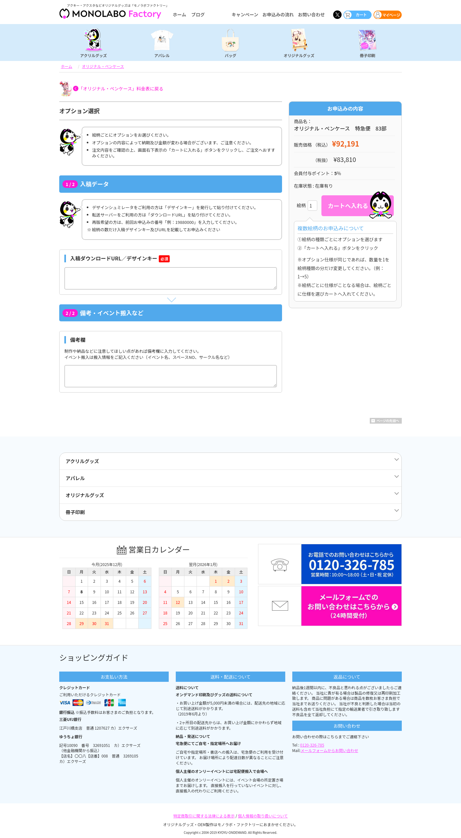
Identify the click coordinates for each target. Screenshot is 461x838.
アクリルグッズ (93, 55)
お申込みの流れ (278, 14)
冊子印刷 (367, 55)
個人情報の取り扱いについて (263, 815)
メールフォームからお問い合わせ (329, 750)
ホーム (179, 14)
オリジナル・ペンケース (103, 66)
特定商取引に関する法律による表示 (204, 815)
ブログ (198, 14)
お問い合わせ (311, 14)
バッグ (230, 55)
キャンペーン (244, 14)
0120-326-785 (312, 745)
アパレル (162, 55)
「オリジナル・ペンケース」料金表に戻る (120, 88)
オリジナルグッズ (299, 55)
